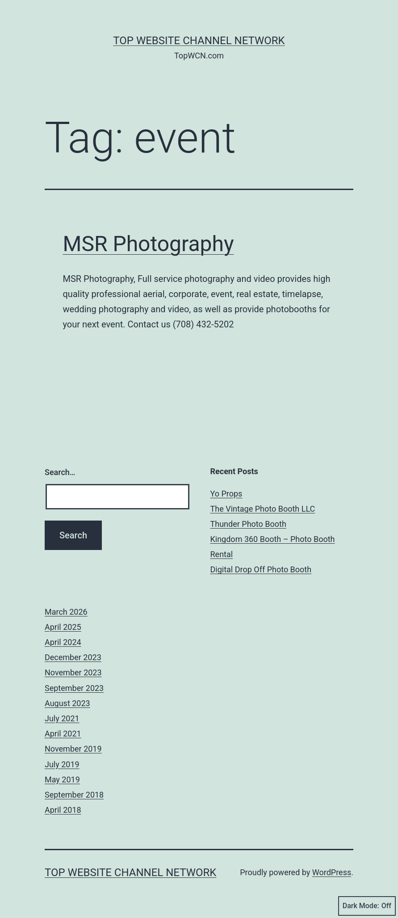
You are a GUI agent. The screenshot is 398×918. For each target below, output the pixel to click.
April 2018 (63, 810)
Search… (60, 472)
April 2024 (63, 642)
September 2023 (74, 688)
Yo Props (226, 493)
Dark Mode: (367, 906)
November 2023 (73, 672)
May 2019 (62, 779)
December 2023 (73, 657)
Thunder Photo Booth (248, 524)
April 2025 (63, 627)
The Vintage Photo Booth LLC (262, 508)
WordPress (331, 872)
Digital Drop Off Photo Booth (261, 569)
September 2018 (74, 794)
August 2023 (67, 703)
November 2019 (73, 748)
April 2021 (63, 733)
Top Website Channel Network (199, 40)
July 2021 (62, 718)
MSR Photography (148, 243)
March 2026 (66, 611)
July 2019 (62, 764)
